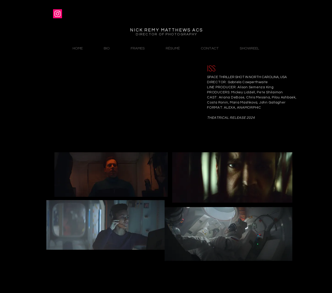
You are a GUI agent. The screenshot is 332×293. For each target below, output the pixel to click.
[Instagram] (57, 13)
